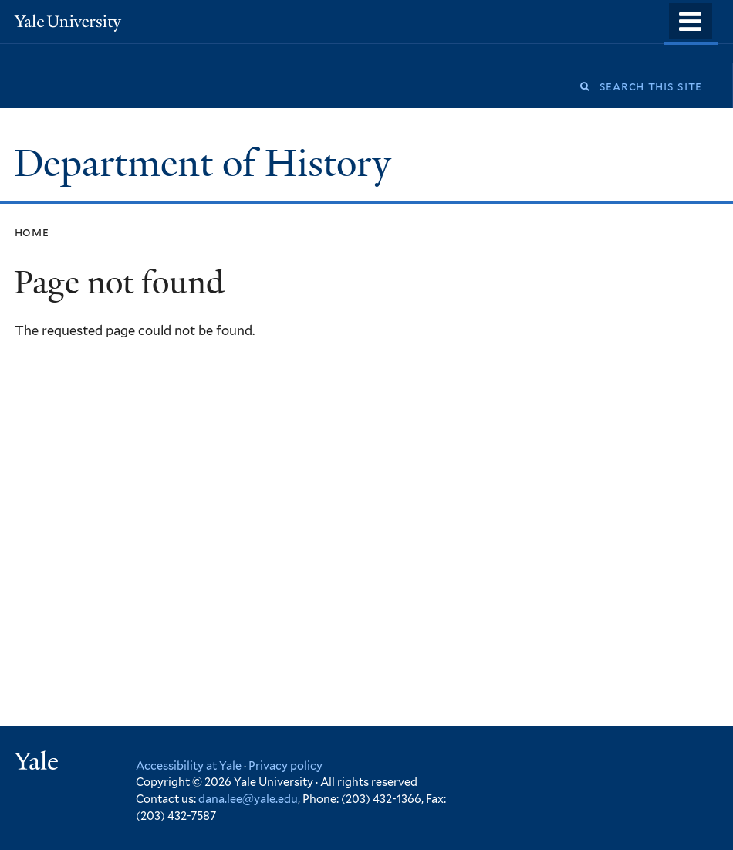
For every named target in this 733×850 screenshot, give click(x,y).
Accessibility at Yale (189, 765)
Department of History (207, 163)
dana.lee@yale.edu (248, 798)
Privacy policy (285, 765)
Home (32, 232)
